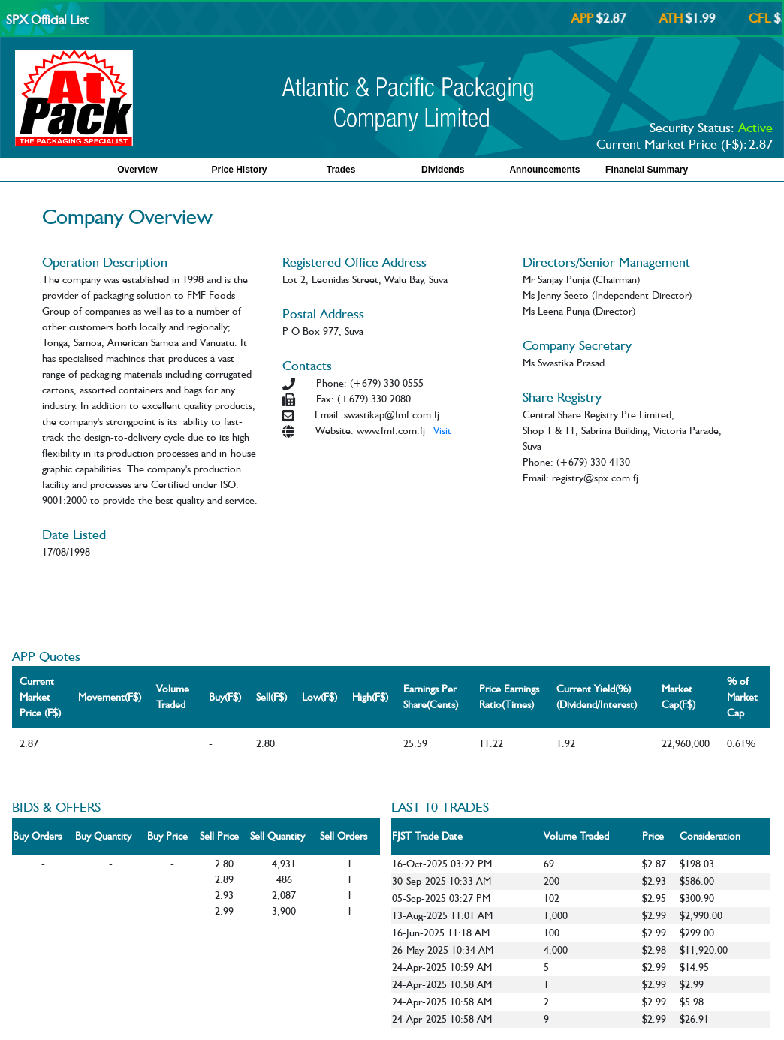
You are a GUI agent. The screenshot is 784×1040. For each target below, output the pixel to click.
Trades (341, 169)
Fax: (325, 399)
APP (588, 18)
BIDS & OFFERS (56, 807)
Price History (239, 169)
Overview (137, 169)
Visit (442, 430)
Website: (334, 430)
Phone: (331, 383)
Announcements (544, 169)
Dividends (442, 169)
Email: (328, 414)
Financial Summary (646, 169)
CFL (765, 18)
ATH (676, 18)
